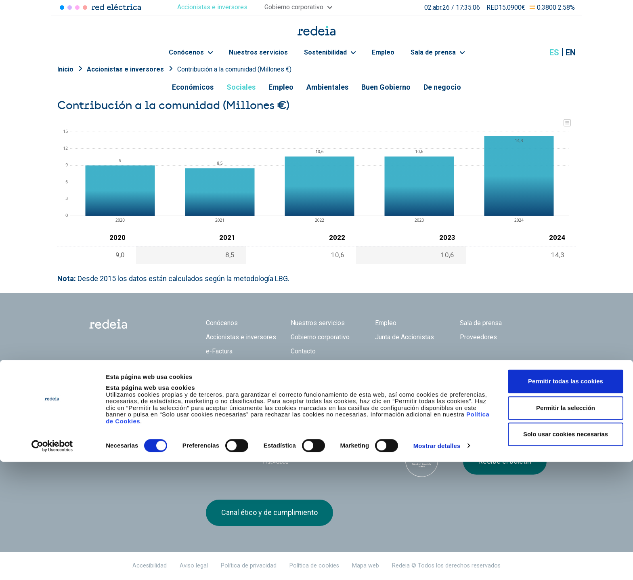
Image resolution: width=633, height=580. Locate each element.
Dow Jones (227, 452)
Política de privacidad (249, 565)
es (554, 52)
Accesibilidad (149, 565)
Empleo (383, 52)
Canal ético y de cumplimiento (269, 512)
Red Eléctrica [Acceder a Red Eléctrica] (62, 7)
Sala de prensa (438, 52)
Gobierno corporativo (320, 337)
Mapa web (365, 565)
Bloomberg (421, 460)
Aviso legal (194, 565)
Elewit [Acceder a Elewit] (85, 7)
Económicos (193, 87)
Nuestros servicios (258, 52)
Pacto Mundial (324, 453)
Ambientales (327, 87)
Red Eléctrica (232, 394)
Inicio (65, 69)
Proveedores (478, 337)
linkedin (484, 399)
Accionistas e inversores (125, 69)
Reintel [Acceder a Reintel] (77, 7)
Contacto (303, 351)
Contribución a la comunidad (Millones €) (234, 69)
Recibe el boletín (504, 461)
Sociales (241, 87)
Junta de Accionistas (404, 337)
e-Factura (219, 351)
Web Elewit (379, 394)
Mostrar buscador (534, 52)
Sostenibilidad (330, 52)
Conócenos (191, 52)
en (571, 52)
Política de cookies (314, 565)
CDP (373, 452)
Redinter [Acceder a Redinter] (69, 7)
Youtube (500, 399)
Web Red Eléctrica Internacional (333, 394)
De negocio (442, 87)
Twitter (468, 399)
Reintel (288, 394)
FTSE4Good (276, 454)
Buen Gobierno (386, 87)
